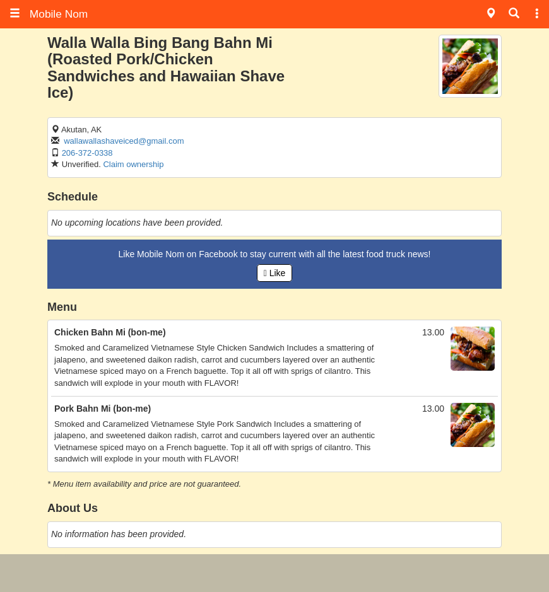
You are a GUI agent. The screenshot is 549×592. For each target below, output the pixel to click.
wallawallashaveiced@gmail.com (124, 141)
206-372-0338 (87, 153)
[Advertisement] (274, 573)
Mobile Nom (48, 14)
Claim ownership (133, 164)
